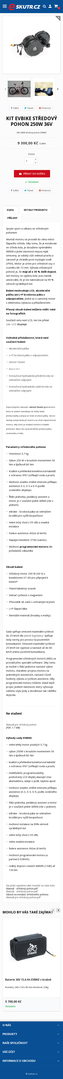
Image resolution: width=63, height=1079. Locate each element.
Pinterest (45, 108)
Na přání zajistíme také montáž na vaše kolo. (30, 885)
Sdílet (15, 108)
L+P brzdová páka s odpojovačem (28, 355)
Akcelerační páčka (19, 348)
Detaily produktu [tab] (35, 209)
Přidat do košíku (32, 173)
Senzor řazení (17, 362)
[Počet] (29, 161)
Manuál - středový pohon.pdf (22, 891)
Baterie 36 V (14, 369)
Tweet (28, 108)
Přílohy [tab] (12, 218)
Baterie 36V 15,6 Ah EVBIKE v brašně (28, 979)
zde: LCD (16, 324)
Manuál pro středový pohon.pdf (23, 897)
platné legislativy (33, 635)
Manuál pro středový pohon (21, 724)
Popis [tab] (10, 210)
